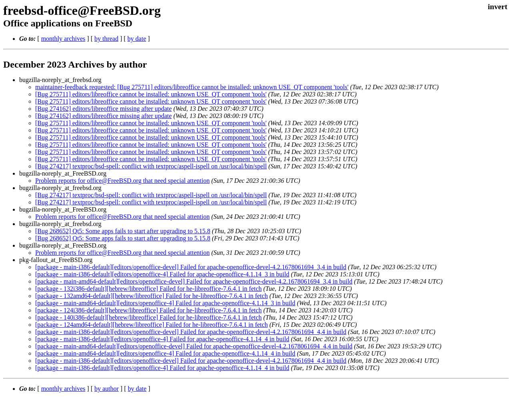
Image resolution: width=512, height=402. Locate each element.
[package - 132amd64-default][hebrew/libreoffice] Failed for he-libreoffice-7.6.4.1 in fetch (151, 295)
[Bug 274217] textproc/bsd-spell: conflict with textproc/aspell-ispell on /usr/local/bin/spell (151, 166)
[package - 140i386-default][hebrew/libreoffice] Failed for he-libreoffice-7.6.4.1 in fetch (148, 317)
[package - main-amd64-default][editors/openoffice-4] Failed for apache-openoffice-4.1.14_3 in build (165, 303)
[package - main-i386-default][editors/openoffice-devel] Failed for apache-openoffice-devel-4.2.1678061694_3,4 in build (190, 267)
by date (137, 38)
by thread (106, 38)
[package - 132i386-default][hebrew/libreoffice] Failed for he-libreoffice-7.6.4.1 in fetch (148, 288)
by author (106, 388)
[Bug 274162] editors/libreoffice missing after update (103, 108)
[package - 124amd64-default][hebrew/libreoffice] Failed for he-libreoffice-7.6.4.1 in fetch (151, 324)
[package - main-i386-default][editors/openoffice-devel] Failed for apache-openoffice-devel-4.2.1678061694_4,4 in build (190, 331)
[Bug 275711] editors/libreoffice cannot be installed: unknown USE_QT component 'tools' (150, 94)
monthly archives (63, 38)
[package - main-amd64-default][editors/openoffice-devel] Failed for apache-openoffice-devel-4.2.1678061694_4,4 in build (193, 346)
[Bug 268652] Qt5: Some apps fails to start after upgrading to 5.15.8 (122, 231)
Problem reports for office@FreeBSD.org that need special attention (122, 180)
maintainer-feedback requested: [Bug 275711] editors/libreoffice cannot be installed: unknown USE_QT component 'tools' (191, 87)
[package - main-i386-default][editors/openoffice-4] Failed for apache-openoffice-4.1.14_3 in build (162, 274)
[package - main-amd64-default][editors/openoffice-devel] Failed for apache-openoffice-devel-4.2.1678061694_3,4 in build (193, 281)
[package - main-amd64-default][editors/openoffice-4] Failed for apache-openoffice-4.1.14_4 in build (165, 353)
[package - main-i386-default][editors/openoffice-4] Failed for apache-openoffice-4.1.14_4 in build (162, 339)
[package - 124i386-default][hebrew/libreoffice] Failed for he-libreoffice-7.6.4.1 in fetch (148, 310)
